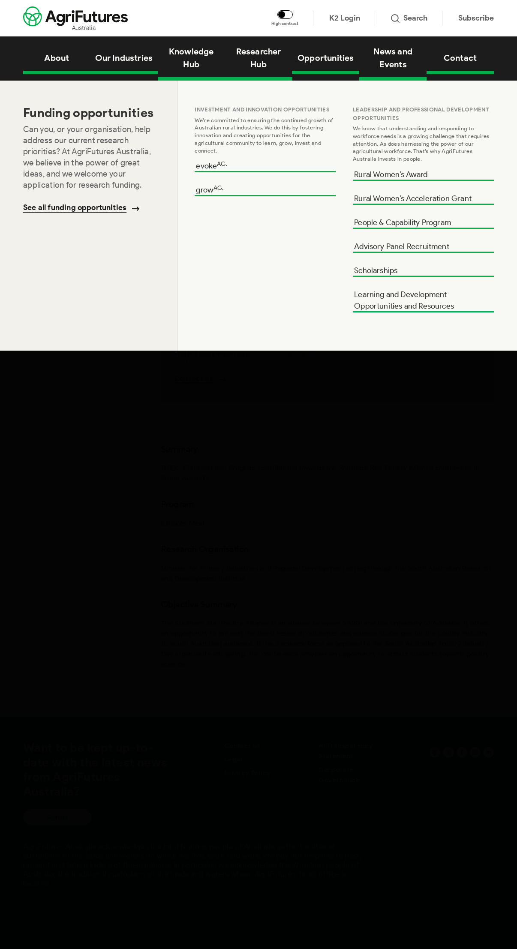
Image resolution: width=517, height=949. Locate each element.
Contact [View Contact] (460, 58)
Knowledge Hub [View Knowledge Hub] (191, 57)
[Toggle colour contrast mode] (285, 14)
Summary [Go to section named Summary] (39, 98)
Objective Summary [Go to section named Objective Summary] (57, 180)
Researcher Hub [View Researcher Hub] (258, 57)
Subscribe (476, 18)
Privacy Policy (247, 773)
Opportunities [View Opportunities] (326, 58)
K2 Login (344, 18)
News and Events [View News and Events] (392, 57)
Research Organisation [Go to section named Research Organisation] (62, 153)
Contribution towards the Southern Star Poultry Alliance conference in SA (164, 91)
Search (409, 18)
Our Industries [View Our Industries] (124, 58)
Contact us (242, 746)
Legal (233, 759)
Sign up (57, 817)
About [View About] (56, 58)
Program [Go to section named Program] (37, 125)
